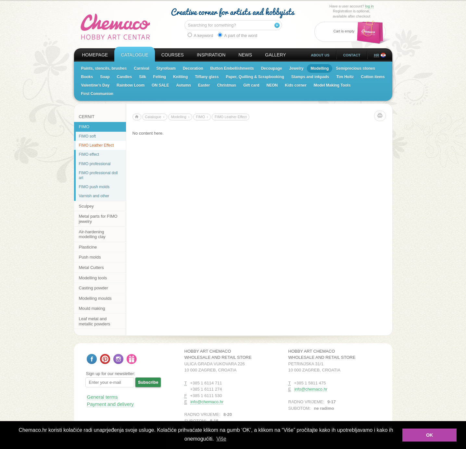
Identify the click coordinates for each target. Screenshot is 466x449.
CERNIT (86, 116)
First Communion (97, 93)
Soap (104, 77)
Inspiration (211, 54)
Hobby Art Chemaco (115, 27)
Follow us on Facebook (92, 359)
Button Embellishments (232, 68)
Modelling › (180, 117)
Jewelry (296, 68)
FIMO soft (87, 136)
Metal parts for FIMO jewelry (98, 219)
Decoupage (271, 68)
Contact (351, 55)
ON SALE (160, 85)
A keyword (200, 35)
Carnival (141, 68)
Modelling (319, 68)
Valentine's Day (95, 85)
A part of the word (237, 35)
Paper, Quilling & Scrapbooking (255, 77)
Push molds (90, 257)
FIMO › (202, 117)
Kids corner (296, 85)
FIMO (84, 126)
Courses (172, 54)
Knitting (180, 77)
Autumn (183, 85)
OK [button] (429, 435)
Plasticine (88, 247)
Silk (142, 77)
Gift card (251, 85)
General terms (102, 397)
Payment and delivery (110, 404)
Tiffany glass (207, 77)
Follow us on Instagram (118, 359)
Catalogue (134, 54)
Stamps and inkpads (310, 77)
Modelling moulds (95, 298)
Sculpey (86, 206)
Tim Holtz (345, 77)
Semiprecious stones (355, 68)
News (245, 54)
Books (87, 77)
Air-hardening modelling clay (92, 234)
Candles (124, 77)
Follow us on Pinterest (105, 359)
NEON (272, 85)
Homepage (95, 54)
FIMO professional (95, 164)
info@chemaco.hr (206, 401)
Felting (159, 77)
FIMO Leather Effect (96, 145)
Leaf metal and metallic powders (94, 321)
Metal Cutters (91, 267)
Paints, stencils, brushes (104, 68)
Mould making (92, 308)
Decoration (193, 68)
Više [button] (221, 439)
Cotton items (372, 77)
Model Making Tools (332, 85)
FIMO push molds (94, 187)
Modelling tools (93, 277)
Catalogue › (154, 117)
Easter (204, 85)
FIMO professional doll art (98, 175)
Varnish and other (94, 196)
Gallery (275, 54)
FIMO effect (89, 154)
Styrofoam (166, 68)
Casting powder (93, 287)
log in (369, 6)
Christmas (226, 85)
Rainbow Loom (131, 85)
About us (320, 55)
